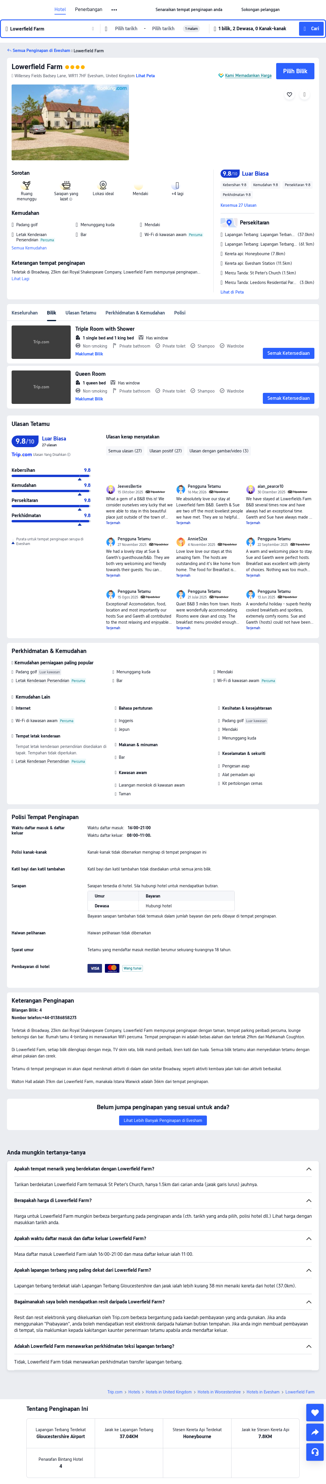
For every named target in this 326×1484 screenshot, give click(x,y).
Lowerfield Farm (37, 66)
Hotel (60, 9)
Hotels (134, 1392)
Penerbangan (88, 9)
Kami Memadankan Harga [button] (248, 75)
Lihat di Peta (232, 292)
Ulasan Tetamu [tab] (80, 313)
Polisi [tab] (179, 313)
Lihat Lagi (20, 278)
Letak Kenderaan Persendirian (42, 680)
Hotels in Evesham (263, 1392)
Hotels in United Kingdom (169, 1392)
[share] (315, 1432)
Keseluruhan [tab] (25, 313)
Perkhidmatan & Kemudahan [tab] (135, 313)
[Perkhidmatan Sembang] (315, 1452)
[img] (70, 122)
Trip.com (115, 1392)
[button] (115, 10)
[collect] (315, 1412)
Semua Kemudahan (29, 248)
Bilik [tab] (51, 313)
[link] (189, 10)
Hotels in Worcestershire (219, 1392)
